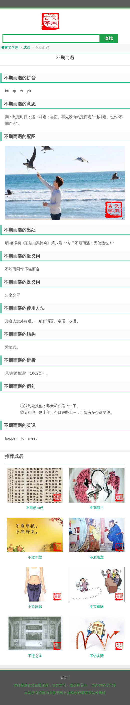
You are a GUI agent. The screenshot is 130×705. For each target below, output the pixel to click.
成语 (26, 47)
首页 (64, 678)
